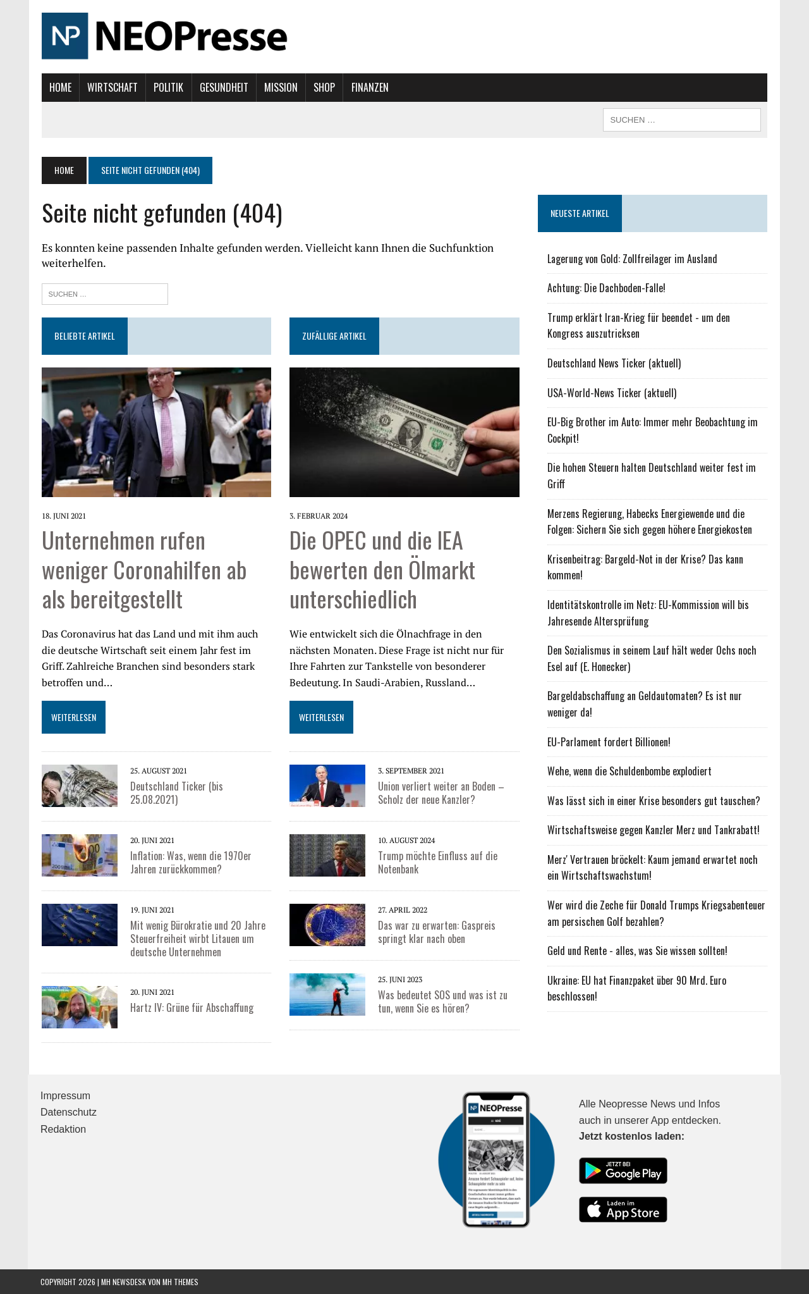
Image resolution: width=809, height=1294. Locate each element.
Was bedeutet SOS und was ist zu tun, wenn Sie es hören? (443, 1001)
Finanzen (368, 87)
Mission (279, 87)
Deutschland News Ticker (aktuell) (614, 363)
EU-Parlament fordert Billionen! (609, 741)
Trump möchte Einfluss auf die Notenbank (437, 862)
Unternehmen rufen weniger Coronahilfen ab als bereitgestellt (142, 568)
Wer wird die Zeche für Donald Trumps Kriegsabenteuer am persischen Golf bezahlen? (656, 913)
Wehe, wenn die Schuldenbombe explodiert (629, 771)
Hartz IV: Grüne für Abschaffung (190, 1006)
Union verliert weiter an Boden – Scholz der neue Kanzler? (441, 793)
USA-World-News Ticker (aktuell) (611, 392)
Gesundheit (222, 87)
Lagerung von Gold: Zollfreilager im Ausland (632, 258)
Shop (323, 87)
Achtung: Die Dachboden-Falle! (606, 287)
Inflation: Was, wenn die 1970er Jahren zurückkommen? (189, 862)
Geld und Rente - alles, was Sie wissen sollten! (637, 950)
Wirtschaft (111, 87)
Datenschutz (68, 1112)
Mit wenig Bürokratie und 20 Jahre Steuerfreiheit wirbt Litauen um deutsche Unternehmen (196, 938)
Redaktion (63, 1128)
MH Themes (180, 1281)
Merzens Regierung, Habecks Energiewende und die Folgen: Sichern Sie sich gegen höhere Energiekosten (649, 522)
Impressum (65, 1095)
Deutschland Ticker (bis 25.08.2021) (175, 793)
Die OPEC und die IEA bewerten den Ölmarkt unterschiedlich (382, 568)
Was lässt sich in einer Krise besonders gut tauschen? (653, 800)
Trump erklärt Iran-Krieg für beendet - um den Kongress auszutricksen (638, 326)
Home (59, 87)
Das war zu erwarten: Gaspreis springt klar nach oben (437, 932)
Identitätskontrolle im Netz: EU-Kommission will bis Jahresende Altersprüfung (648, 613)
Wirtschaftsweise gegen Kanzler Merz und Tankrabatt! (653, 829)
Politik (168, 87)
